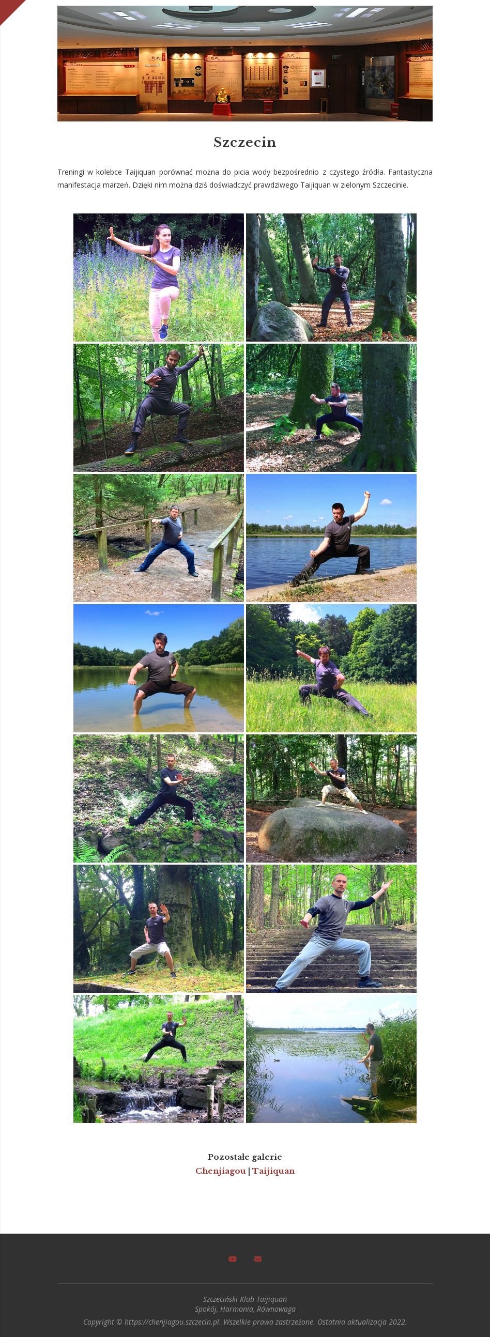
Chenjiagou (220, 1170)
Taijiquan (273, 1170)
